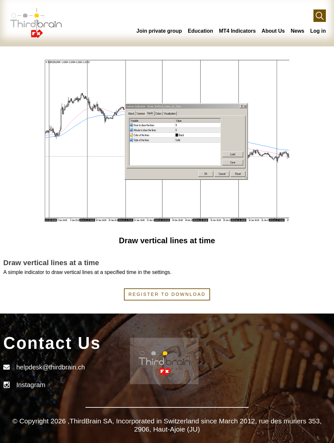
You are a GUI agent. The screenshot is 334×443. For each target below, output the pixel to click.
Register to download (167, 294)
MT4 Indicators (237, 31)
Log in (318, 31)
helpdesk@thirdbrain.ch (50, 367)
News (297, 31)
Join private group (159, 31)
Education (200, 31)
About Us (273, 31)
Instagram (30, 384)
